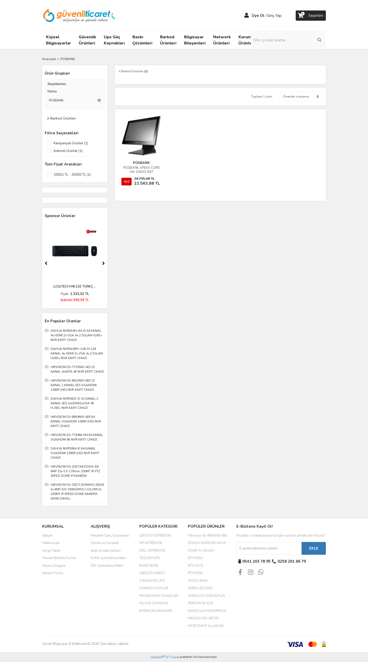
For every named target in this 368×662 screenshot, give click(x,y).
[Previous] (46, 263)
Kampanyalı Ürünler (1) (71, 143)
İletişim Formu (52, 573)
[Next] (103, 263)
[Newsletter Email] (269, 548)
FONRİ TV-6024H (201, 550)
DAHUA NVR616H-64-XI (207, 543)
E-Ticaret (173, 657)
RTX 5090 (195, 573)
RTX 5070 (195, 565)
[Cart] (311, 15)
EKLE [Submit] (313, 548)
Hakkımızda (50, 543)
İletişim (47, 535)
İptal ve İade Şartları (106, 550)
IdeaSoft (158, 657)
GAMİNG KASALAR (153, 588)
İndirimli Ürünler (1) (68, 151)
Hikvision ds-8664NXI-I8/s (207, 535)
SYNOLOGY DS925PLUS (206, 596)
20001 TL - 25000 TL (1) (72, 174)
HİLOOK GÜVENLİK (153, 603)
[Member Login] (246, 15)
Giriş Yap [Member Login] (274, 15)
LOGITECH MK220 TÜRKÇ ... (74, 286)
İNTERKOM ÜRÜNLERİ (155, 611)
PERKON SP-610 (200, 603)
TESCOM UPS (149, 558)
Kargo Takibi (51, 550)
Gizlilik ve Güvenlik (105, 543)
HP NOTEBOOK (150, 543)
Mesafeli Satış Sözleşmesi (110, 535)
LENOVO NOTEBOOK (155, 535)
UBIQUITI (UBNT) (152, 573)
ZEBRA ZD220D (200, 588)
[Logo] (79, 15)
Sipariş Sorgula (53, 565)
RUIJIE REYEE (148, 565)
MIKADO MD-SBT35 (203, 618)
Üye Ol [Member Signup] (258, 15)
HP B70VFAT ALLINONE (206, 626)
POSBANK (67, 59)
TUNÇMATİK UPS (152, 580)
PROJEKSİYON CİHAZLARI (158, 596)
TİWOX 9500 (198, 580)
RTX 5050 (195, 558)
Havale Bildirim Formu (59, 558)
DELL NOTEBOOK (152, 550)
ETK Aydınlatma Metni (107, 565)
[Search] (291, 40)
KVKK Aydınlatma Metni (108, 558)
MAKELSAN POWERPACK (207, 611)
